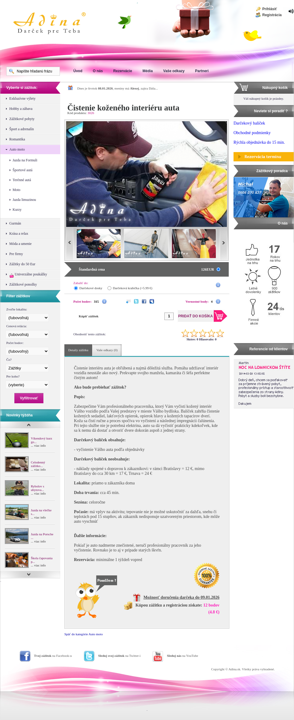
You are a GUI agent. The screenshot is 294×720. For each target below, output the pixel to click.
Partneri (201, 71)
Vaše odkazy (173, 71)
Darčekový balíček (249, 123)
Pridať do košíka (202, 110)
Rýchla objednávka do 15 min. (259, 142)
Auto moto (17, 149)
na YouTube (182, 655)
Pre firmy (16, 254)
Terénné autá (22, 180)
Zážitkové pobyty (21, 119)
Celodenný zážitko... (38, 464)
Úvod (77, 71)
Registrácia (272, 15)
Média (148, 71)
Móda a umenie (20, 244)
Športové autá (22, 170)
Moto (16, 190)
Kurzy (17, 209)
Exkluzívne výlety (22, 98)
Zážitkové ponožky (23, 284)
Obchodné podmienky (252, 133)
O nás (98, 71)
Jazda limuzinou (24, 200)
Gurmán (15, 223)
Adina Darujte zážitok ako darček (54, 24)
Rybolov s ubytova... (37, 488)
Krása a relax (18, 233)
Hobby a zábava (20, 109)
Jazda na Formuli (25, 160)
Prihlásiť (269, 9)
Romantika (17, 139)
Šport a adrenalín (21, 129)
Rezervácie (122, 71)
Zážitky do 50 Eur (22, 264)
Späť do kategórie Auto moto (83, 634)
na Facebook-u (53, 655)
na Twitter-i (119, 655)
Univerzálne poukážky (28, 275)
